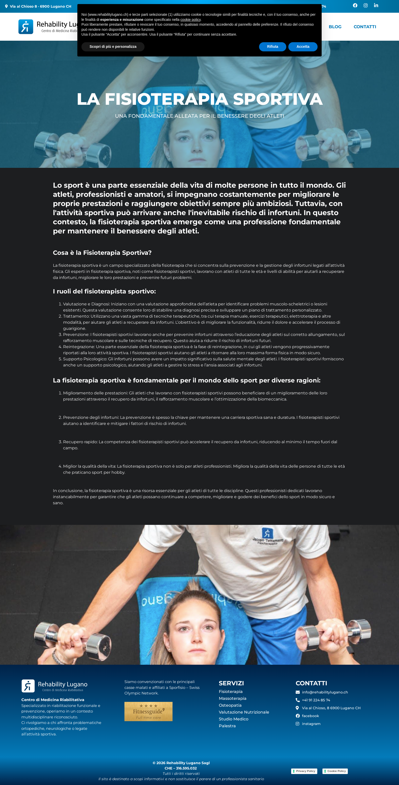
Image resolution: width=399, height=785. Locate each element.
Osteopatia (230, 705)
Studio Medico (233, 719)
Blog (335, 26)
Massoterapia (233, 698)
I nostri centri (146, 26)
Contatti (365, 26)
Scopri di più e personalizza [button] (113, 771)
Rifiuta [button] (272, 771)
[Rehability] (67, 27)
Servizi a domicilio (242, 26)
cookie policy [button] (190, 744)
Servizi (192, 26)
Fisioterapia (231, 691)
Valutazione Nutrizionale (244, 712)
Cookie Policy (336, 771)
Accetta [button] (302, 771)
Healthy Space (297, 26)
